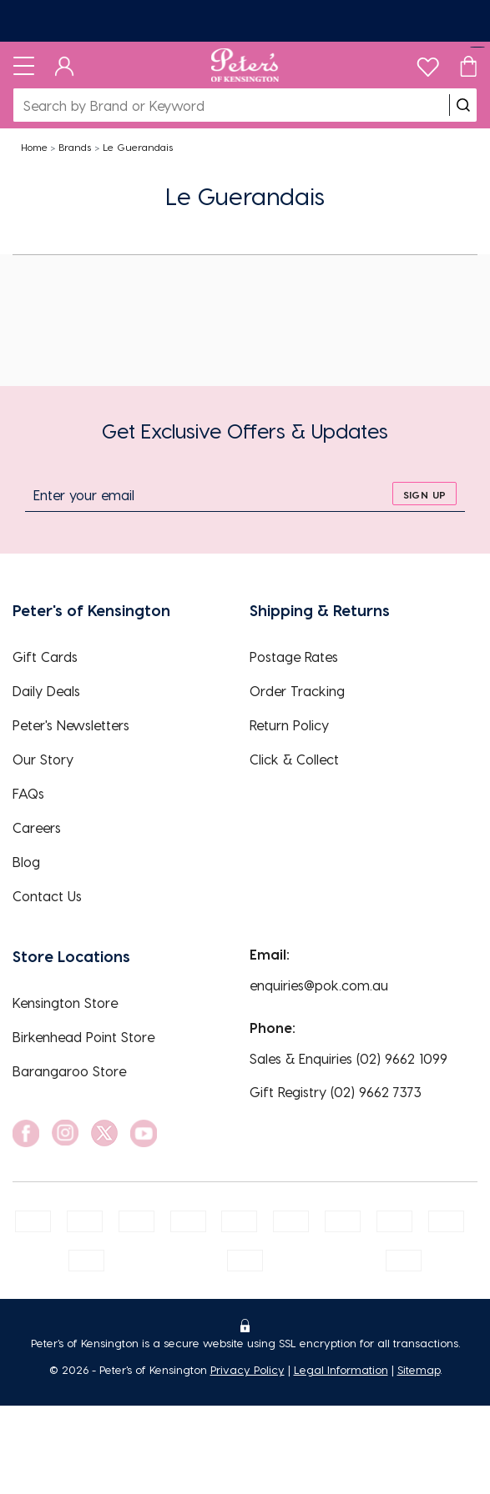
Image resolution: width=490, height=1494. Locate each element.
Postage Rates (294, 656)
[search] (463, 105)
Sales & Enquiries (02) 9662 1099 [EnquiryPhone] (348, 1058)
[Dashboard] (64, 65)
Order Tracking (297, 691)
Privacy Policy (247, 1369)
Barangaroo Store (69, 1071)
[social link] (26, 1133)
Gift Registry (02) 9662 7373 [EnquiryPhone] (336, 1092)
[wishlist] (428, 63)
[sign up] (424, 493)
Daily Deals (46, 691)
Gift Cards (45, 656)
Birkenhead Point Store (83, 1037)
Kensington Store (65, 1002)
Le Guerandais (138, 147)
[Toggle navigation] (23, 65)
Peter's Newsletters (71, 725)
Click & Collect (294, 759)
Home (34, 147)
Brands (74, 147)
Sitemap (418, 1369)
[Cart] (468, 65)
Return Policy (289, 725)
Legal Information (341, 1369)
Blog (26, 862)
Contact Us (47, 896)
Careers (37, 827)
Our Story (43, 759)
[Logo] (245, 65)
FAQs (28, 793)
